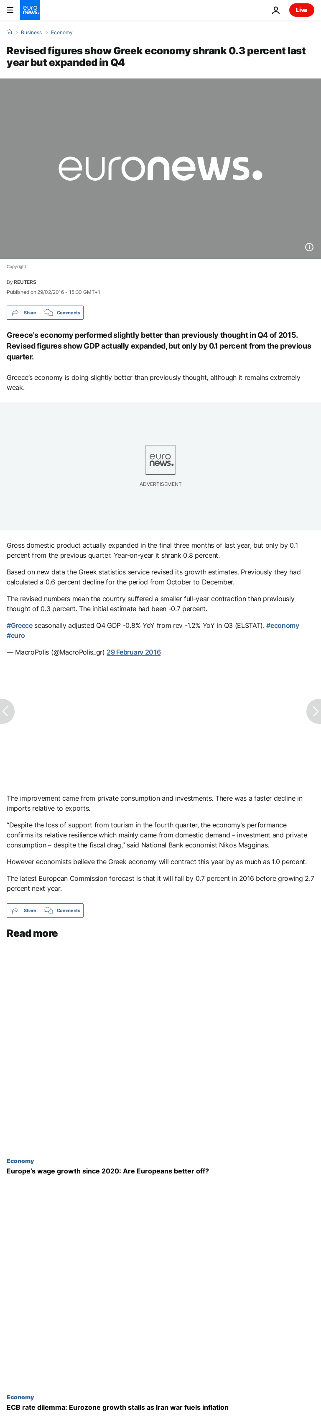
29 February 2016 (133, 652)
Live (302, 9)
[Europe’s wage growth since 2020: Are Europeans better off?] (160, 1171)
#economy (282, 625)
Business (31, 32)
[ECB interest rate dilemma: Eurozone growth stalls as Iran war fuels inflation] (160, 1407)
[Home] (9, 32)
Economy (62, 32)
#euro (16, 635)
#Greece (20, 625)
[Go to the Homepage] (30, 10)
